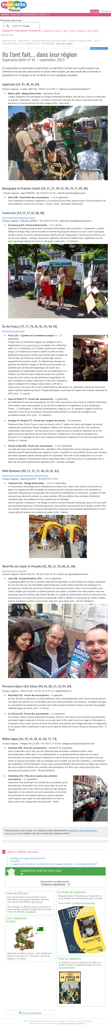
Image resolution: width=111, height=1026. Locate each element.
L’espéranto (7, 30)
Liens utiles (92, 30)
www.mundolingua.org (31, 345)
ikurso (31, 953)
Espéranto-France (53, 30)
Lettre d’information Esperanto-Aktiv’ (49, 40)
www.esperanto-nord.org (14, 570)
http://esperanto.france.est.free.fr (19, 217)
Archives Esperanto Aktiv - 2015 (84, 40)
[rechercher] (21, 26)
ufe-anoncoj (37, 902)
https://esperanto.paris (13, 331)
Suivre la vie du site (29, 1012)
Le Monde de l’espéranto (84, 903)
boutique (16, 14)
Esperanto (105, 11)
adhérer (5, 14)
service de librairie (67, 967)
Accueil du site (9, 40)
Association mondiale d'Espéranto (71, 1023)
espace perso (29, 14)
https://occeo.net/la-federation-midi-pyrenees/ (25, 475)
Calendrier (15, 861)
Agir (65, 30)
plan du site (6, 34)
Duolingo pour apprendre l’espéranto (27, 858)
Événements (35, 30)
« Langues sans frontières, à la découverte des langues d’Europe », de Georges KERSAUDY (53, 863)
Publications (21, 30)
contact (42, 14)
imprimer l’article (99, 48)
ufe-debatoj (30, 911)
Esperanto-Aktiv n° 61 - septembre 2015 (21, 43)
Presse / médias (77, 30)
